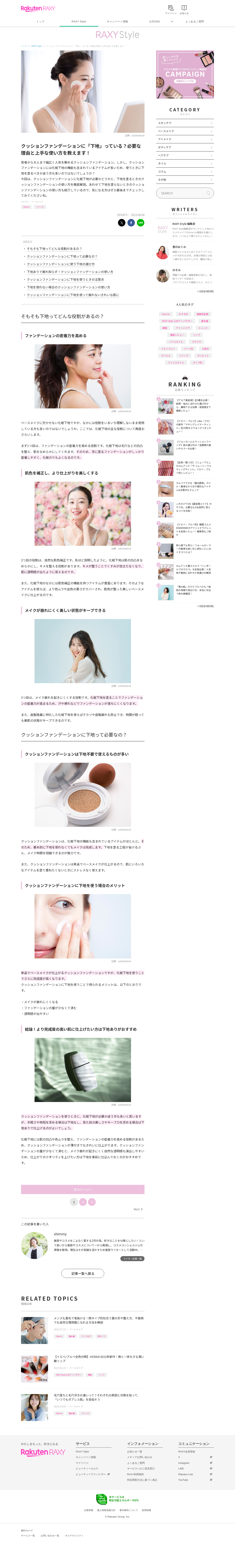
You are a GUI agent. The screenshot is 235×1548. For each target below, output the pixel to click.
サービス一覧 (28, 1535)
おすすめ (183, 314)
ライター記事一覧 (132, 1258)
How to (26, 206)
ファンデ (40, 206)
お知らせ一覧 (134, 1451)
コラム (162, 171)
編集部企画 (202, 314)
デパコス (165, 355)
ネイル (162, 163)
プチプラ (196, 341)
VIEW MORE (205, 291)
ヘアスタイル (176, 341)
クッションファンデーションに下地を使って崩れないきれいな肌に (73, 294)
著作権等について (128, 1510)
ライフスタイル (176, 362)
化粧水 (205, 348)
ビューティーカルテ (87, 1468)
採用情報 (146, 1510)
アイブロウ (86, 1336)
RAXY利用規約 (135, 1474)
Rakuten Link (185, 1474)
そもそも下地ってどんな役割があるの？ (54, 248)
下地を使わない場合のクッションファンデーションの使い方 (68, 287)
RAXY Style (79, 21)
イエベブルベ (168, 348)
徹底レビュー (177, 334)
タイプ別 (197, 362)
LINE (181, 1468)
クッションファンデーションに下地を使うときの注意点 (65, 279)
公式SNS (154, 21)
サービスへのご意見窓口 (141, 1468)
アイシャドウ (183, 327)
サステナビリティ (74, 1535)
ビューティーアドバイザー (91, 1474)
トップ (40, 21)
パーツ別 (188, 348)
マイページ (82, 1462)
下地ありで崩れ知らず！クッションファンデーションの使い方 (70, 271)
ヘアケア (163, 155)
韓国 (90, 1374)
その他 (162, 179)
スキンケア (165, 123)
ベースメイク (37, 201)
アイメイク (164, 139)
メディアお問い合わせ (139, 1457)
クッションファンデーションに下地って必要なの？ (62, 256)
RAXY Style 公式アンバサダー (68, 1374)
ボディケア (164, 147)
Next (138, 1209)
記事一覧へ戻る (82, 1273)
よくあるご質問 (194, 21)
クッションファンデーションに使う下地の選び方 (61, 264)
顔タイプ (102, 1336)
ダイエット (203, 355)
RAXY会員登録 (186, 1451)
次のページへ (83, 1189)
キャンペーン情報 (117, 21)
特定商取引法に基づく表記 (142, 1479)
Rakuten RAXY (38, 9)
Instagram (183, 1462)
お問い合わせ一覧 (50, 1535)
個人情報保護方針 (106, 1510)
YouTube (183, 1479)
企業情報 (88, 1510)
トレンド (203, 327)
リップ (101, 1374)
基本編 (72, 1336)
